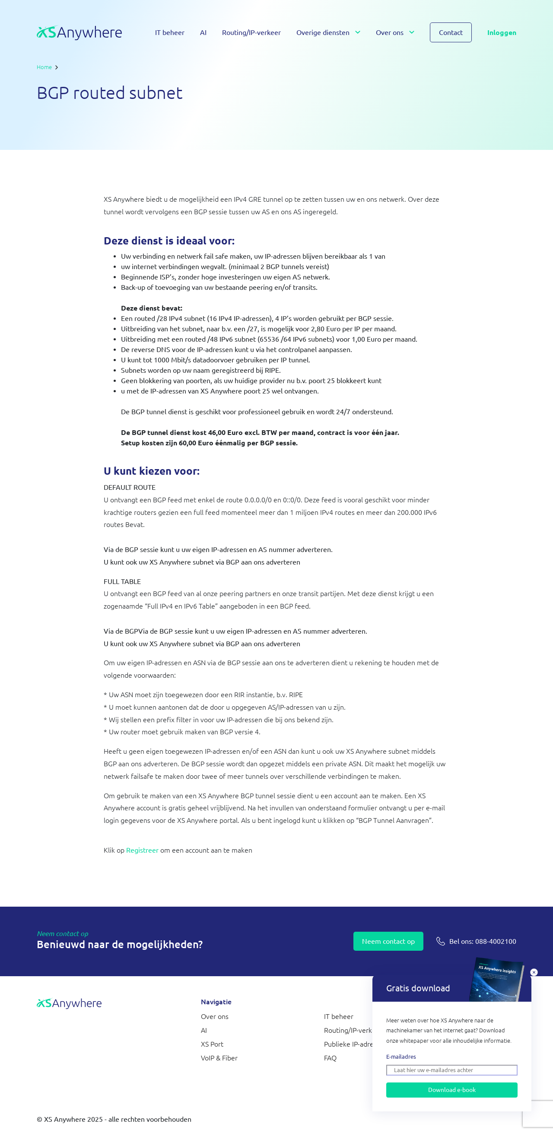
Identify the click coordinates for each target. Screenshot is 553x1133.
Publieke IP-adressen (356, 1044)
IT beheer (169, 32)
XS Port (212, 1044)
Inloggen (501, 32)
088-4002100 (482, 941)
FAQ (330, 1058)
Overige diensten (323, 32)
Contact (451, 32)
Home (44, 67)
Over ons (390, 32)
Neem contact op (388, 941)
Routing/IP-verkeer (251, 32)
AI (203, 32)
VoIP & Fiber (219, 1058)
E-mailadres (401, 1057)
